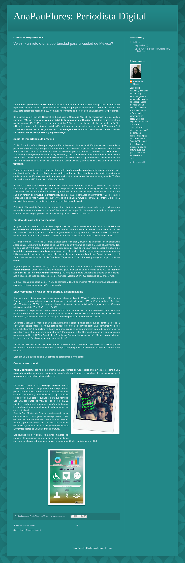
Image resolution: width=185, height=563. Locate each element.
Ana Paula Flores (138, 82)
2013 (135, 42)
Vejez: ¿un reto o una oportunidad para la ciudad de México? (63, 43)
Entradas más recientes (24, 525)
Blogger (108, 548)
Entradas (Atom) (33, 530)
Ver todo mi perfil (137, 162)
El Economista (40, 266)
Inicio (78, 525)
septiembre (140, 45)
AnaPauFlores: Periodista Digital (79, 16)
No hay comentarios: (58, 516)
